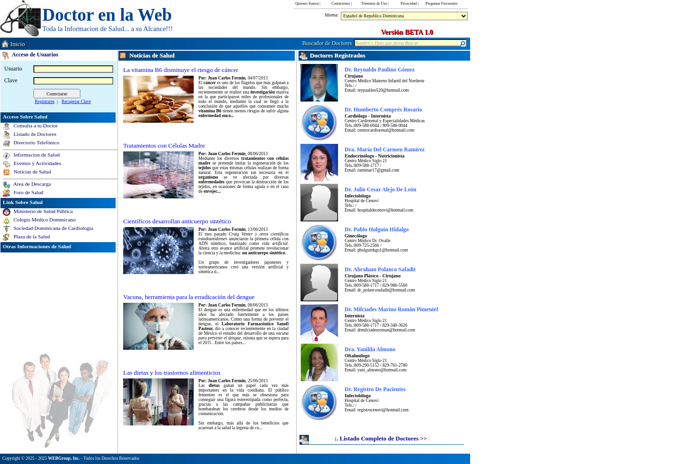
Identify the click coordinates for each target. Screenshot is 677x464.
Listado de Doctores (33, 134)
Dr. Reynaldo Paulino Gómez (380, 69)
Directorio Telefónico (35, 142)
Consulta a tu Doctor (34, 125)
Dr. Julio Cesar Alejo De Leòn (381, 189)
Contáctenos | (341, 3)
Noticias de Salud (31, 171)
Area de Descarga (31, 184)
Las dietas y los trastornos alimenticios (171, 372)
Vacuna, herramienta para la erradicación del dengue (188, 296)
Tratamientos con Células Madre (164, 145)
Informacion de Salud (35, 154)
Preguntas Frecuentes (441, 3)
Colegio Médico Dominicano (43, 219)
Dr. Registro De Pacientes (375, 389)
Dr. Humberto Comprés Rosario (383, 109)
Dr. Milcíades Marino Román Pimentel (391, 309)
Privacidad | (409, 3)
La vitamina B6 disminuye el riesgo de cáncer (180, 69)
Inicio (17, 43)
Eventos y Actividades (36, 163)
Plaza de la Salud (30, 236)
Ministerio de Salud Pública (42, 211)
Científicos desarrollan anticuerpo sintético (177, 221)
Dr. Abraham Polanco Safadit (380, 269)
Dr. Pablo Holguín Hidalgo (377, 229)
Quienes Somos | (308, 3)
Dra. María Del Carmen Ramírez (385, 149)
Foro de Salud (27, 192)
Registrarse (45, 101)
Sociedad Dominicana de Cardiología (52, 228)
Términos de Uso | (375, 3)
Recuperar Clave (76, 101)
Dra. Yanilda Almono (370, 349)
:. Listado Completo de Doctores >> (381, 438)
